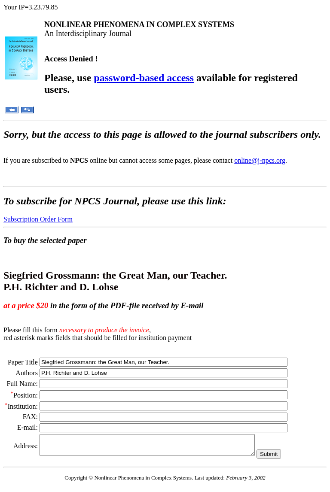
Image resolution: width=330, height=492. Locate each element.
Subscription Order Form (38, 219)
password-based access (144, 77)
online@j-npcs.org (259, 160)
